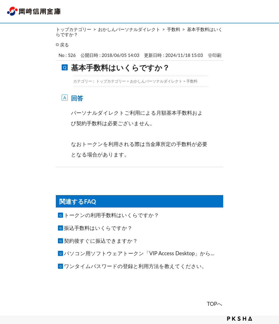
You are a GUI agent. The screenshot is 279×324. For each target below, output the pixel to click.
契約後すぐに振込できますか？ (101, 241)
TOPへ (214, 304)
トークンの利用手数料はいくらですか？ (111, 215)
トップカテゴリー (73, 29)
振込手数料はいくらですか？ (98, 228)
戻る (64, 44)
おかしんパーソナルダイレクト (129, 29)
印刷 (216, 55)
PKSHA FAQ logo (239, 319)
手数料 (173, 29)
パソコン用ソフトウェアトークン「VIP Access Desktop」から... (139, 253)
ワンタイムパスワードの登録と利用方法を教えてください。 (135, 266)
